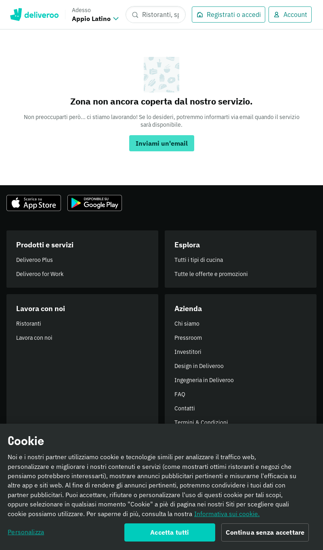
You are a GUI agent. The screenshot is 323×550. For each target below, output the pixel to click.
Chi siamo (186, 323)
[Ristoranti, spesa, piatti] (155, 14)
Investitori (187, 352)
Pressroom (188, 337)
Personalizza (26, 534)
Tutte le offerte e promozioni (211, 274)
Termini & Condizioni (201, 422)
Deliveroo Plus (34, 259)
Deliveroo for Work (39, 274)
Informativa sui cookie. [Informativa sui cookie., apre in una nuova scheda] (227, 516)
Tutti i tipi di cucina (198, 259)
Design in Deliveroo (199, 366)
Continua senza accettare (265, 535)
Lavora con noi (34, 337)
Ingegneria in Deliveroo (204, 380)
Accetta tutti (169, 535)
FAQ (179, 394)
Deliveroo (34, 14)
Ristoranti (28, 323)
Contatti (184, 408)
